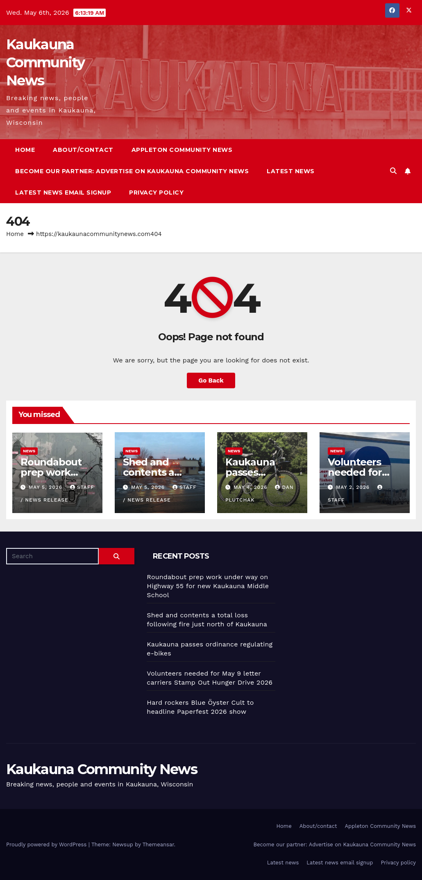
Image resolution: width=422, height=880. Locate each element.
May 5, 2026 (46, 487)
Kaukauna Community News (45, 62)
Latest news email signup (63, 192)
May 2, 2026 (354, 487)
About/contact (83, 150)
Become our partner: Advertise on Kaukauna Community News (132, 171)
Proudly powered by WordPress (47, 844)
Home (25, 150)
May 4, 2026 (252, 487)
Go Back (211, 380)
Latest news (291, 171)
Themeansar (158, 844)
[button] (393, 171)
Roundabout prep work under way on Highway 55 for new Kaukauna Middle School (208, 586)
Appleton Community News (182, 150)
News (29, 451)
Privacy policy (156, 192)
